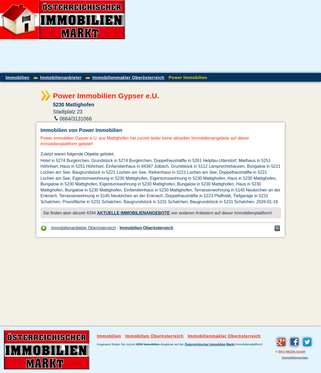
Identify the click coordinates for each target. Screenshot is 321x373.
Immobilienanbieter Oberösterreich (83, 227)
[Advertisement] (260, 36)
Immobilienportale (295, 357)
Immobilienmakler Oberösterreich (224, 336)
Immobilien (109, 336)
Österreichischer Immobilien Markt (210, 344)
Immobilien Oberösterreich (146, 227)
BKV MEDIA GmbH (291, 351)
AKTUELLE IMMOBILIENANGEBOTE (133, 212)
